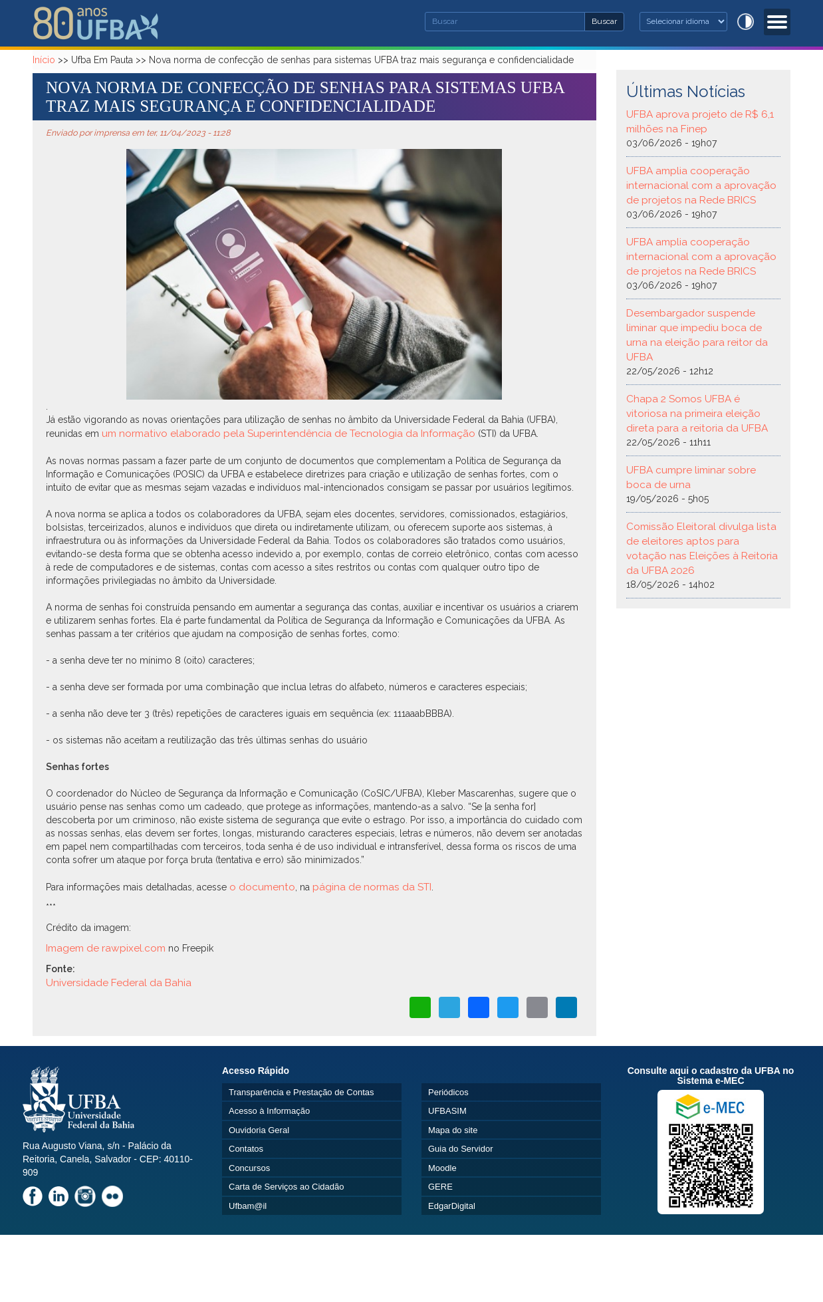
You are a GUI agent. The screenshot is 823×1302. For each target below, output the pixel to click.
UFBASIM (447, 1111)
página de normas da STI (371, 887)
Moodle (442, 1168)
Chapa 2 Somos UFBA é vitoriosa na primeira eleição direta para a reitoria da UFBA (697, 413)
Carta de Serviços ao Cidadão (286, 1187)
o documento (262, 887)
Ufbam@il (248, 1206)
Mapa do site (452, 1130)
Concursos (249, 1168)
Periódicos (448, 1092)
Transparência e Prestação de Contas (301, 1092)
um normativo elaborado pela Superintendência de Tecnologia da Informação (290, 434)
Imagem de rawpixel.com (106, 948)
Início (44, 60)
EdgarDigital (451, 1206)
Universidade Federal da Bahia (118, 983)
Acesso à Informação (269, 1111)
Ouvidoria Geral (259, 1130)
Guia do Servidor (460, 1149)
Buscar (608, 20)
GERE (440, 1187)
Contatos (246, 1149)
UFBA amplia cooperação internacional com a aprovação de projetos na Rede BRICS (701, 185)
